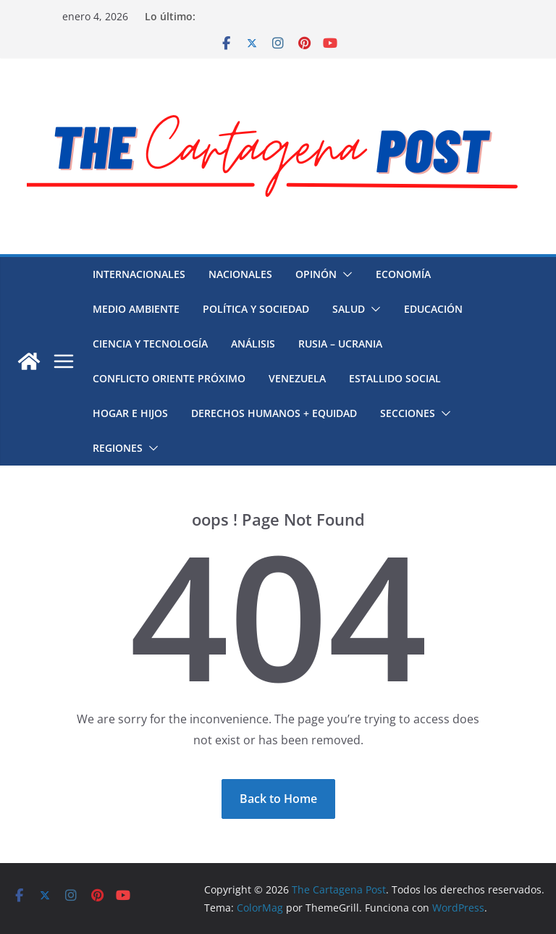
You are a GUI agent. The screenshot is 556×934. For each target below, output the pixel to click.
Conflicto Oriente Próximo (169, 378)
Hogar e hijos (130, 413)
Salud (348, 309)
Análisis (253, 343)
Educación (433, 309)
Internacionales (139, 274)
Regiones (118, 448)
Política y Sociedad (256, 309)
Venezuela (297, 378)
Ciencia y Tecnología (150, 343)
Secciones (407, 413)
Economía (403, 274)
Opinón (316, 274)
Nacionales (240, 274)
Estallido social (395, 378)
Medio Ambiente (136, 309)
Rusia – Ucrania (340, 343)
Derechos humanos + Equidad (274, 413)
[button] (345, 274)
